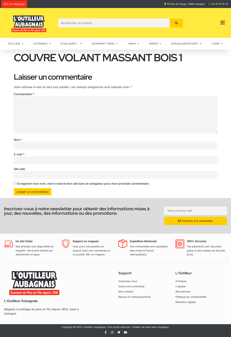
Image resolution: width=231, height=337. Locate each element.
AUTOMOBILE (42, 44)
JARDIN (133, 44)
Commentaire (24, 94)
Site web (19, 169)
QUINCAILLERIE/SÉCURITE (186, 44)
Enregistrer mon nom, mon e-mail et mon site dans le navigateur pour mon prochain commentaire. (83, 183)
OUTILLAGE (15, 44)
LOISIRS (217, 44)
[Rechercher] (176, 23)
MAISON (155, 44)
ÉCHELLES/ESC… (71, 44)
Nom (18, 140)
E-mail (19, 154)
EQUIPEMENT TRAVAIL (105, 44)
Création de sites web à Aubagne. (150, 327)
